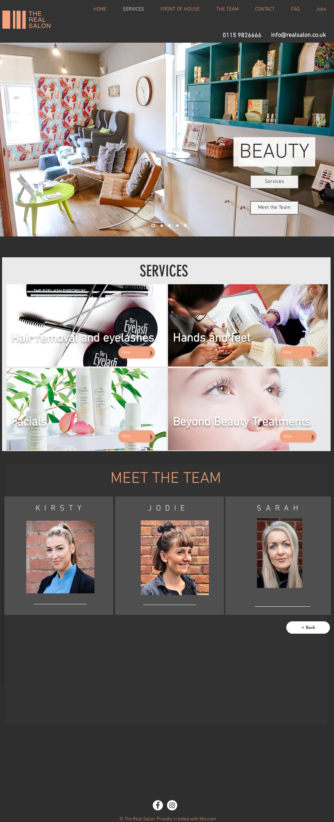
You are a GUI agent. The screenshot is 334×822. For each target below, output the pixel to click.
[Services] (274, 182)
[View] (136, 352)
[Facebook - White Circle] (158, 805)
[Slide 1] (153, 225)
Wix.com (207, 819)
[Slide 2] (162, 225)
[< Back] (308, 627)
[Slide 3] (169, 225)
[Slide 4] (177, 225)
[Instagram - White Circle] (172, 805)
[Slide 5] (185, 225)
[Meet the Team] (274, 208)
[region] (58, 555)
